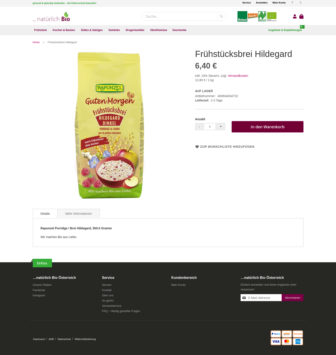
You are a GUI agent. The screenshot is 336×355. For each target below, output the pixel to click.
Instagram (39, 295)
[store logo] (51, 16)
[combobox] (183, 16)
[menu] (168, 30)
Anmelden (261, 2)
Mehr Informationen (78, 214)
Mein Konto (279, 2)
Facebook (39, 290)
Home (36, 42)
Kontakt (107, 290)
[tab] (45, 213)
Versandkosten (238, 76)
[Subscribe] (292, 297)
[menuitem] (41, 30)
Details (45, 214)
